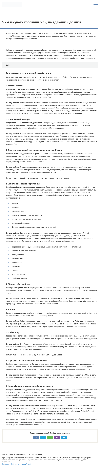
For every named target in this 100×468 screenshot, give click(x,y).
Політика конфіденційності (21, 464)
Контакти (5, 464)
